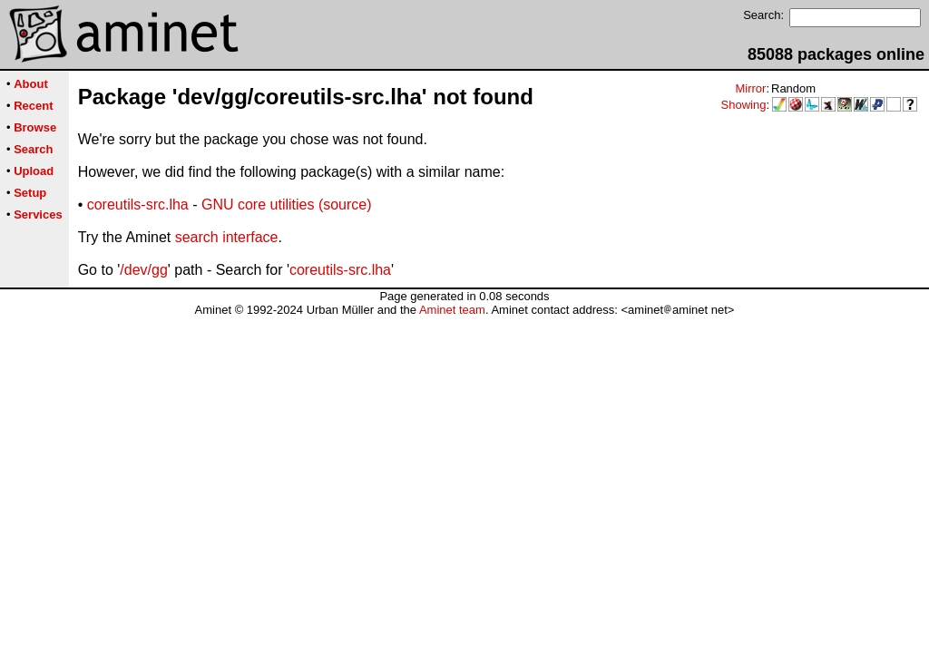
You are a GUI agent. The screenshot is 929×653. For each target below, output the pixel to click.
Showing (744, 105)
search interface (227, 237)
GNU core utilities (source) (286, 204)
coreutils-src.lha (138, 204)
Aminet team (452, 310)
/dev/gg (143, 270)
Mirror (750, 88)
